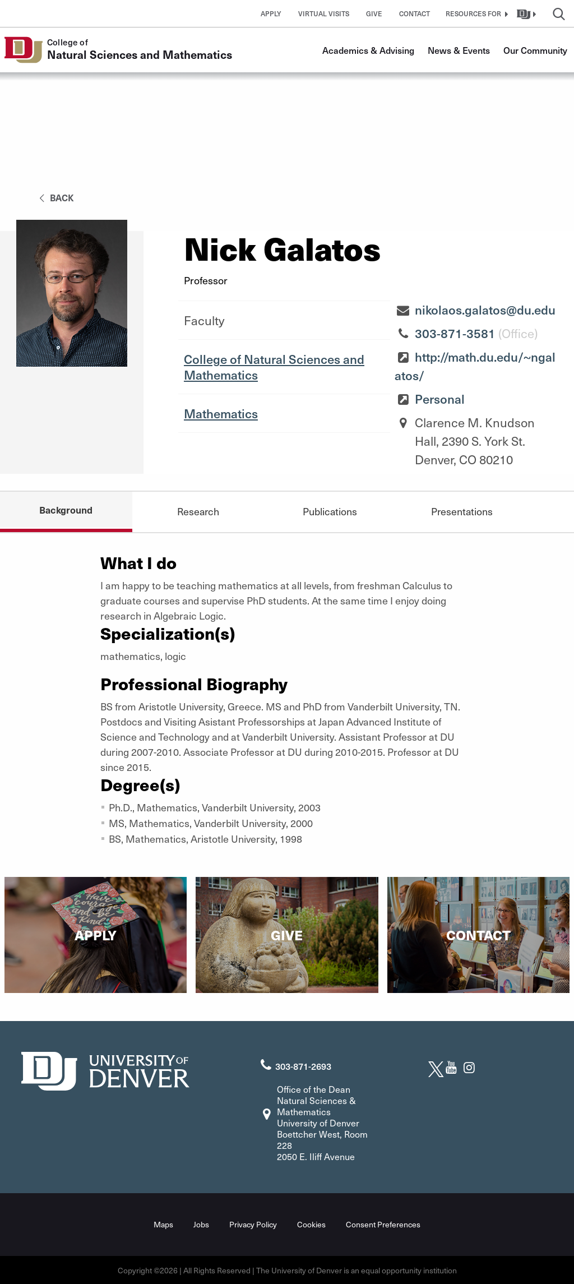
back (54, 197)
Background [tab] (65, 509)
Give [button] (374, 13)
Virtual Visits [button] (323, 13)
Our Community (535, 50)
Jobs (201, 1223)
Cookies (311, 1223)
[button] (475, 13)
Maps (163, 1223)
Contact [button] (414, 13)
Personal (440, 398)
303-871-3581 (455, 333)
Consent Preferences (383, 1223)
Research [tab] (198, 511)
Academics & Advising (368, 50)
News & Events (459, 50)
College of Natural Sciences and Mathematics (274, 366)
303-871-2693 (303, 1066)
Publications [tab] (330, 511)
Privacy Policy (253, 1223)
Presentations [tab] (461, 511)
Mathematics (221, 413)
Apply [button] (271, 13)
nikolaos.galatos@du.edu (485, 309)
